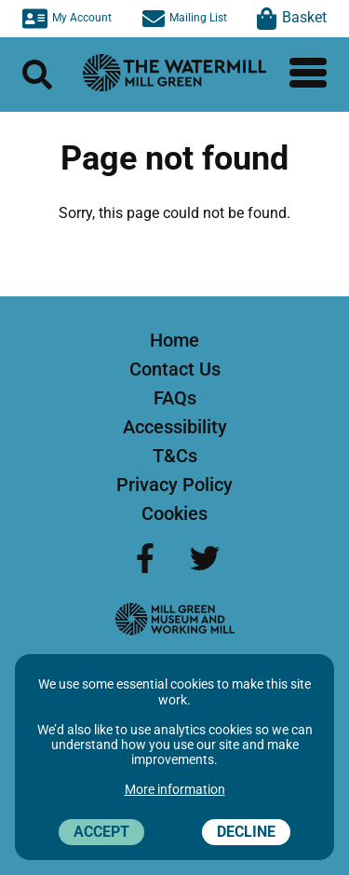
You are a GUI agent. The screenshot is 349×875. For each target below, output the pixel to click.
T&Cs (175, 455)
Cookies (174, 513)
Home (174, 340)
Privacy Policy (174, 484)
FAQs (175, 398)
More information (175, 789)
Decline (246, 832)
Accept (101, 832)
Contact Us (175, 369)
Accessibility (175, 427)
